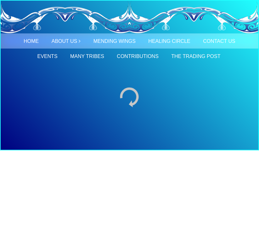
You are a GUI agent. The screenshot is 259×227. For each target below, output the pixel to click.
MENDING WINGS (114, 41)
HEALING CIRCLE (169, 41)
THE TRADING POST (195, 56)
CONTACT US (219, 41)
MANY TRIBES (87, 56)
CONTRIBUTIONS (137, 56)
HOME (31, 41)
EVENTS (47, 56)
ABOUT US (64, 41)
